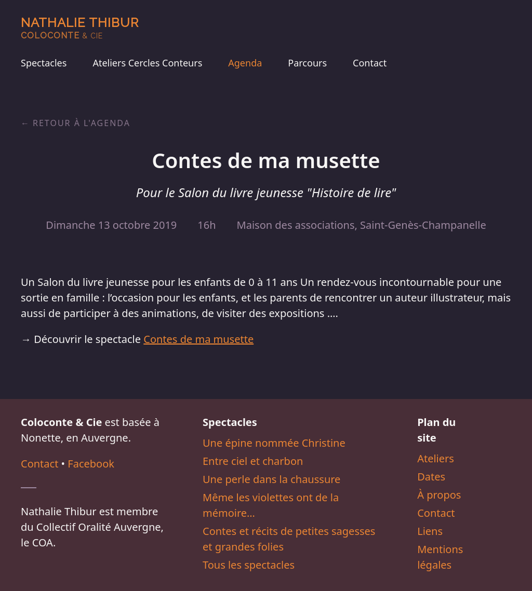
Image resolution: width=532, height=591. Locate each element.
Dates (431, 477)
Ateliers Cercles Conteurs (147, 63)
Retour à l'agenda (81, 123)
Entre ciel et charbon (253, 461)
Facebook (91, 464)
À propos (439, 495)
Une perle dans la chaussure (271, 479)
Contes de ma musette (198, 339)
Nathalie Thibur (80, 27)
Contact (370, 63)
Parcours (307, 63)
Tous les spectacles (249, 565)
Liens (430, 531)
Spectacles (43, 63)
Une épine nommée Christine (274, 443)
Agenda (245, 63)
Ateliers (435, 458)
